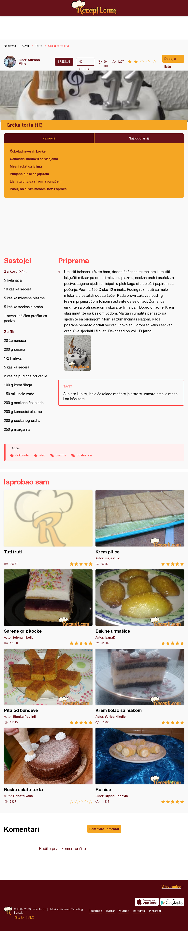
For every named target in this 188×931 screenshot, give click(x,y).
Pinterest (155, 910)
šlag (42, 455)
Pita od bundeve (48, 686)
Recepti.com (94, 7)
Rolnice (139, 766)
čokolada (22, 455)
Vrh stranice (171, 886)
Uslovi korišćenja (59, 909)
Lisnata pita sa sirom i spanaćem (35, 181)
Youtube (123, 910)
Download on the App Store (147, 902)
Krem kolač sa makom (139, 686)
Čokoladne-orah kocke (28, 151)
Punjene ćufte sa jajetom (29, 174)
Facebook (95, 910)
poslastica (84, 455)
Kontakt (18, 912)
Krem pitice (139, 528)
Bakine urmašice (139, 607)
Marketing (77, 909)
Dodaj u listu (170, 60)
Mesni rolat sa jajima (26, 166)
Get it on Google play (172, 902)
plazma (61, 455)
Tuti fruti (48, 528)
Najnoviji (48, 138)
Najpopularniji (139, 138)
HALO (30, 917)
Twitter (110, 910)
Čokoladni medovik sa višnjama (34, 159)
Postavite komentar (104, 829)
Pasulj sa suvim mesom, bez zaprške (38, 189)
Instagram (139, 910)
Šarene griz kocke (48, 607)
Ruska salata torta (48, 766)
